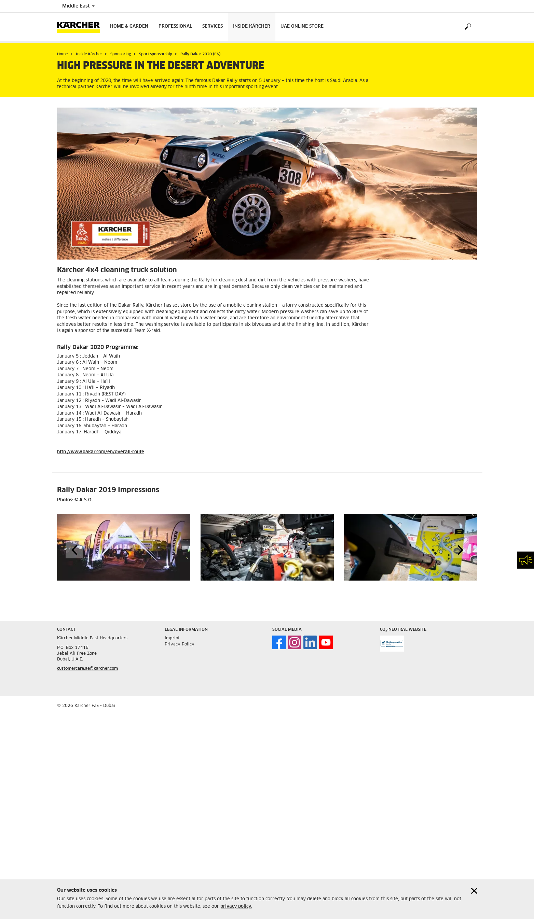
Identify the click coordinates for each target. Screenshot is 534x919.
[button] (74, 549)
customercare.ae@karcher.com (87, 669)
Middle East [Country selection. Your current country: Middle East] (78, 6)
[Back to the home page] (81, 27)
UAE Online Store (302, 26)
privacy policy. (236, 906)
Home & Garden (129, 26)
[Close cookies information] (474, 891)
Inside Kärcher (251, 26)
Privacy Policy (179, 644)
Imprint (172, 638)
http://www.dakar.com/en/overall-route (100, 452)
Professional (175, 26)
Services (212, 26)
